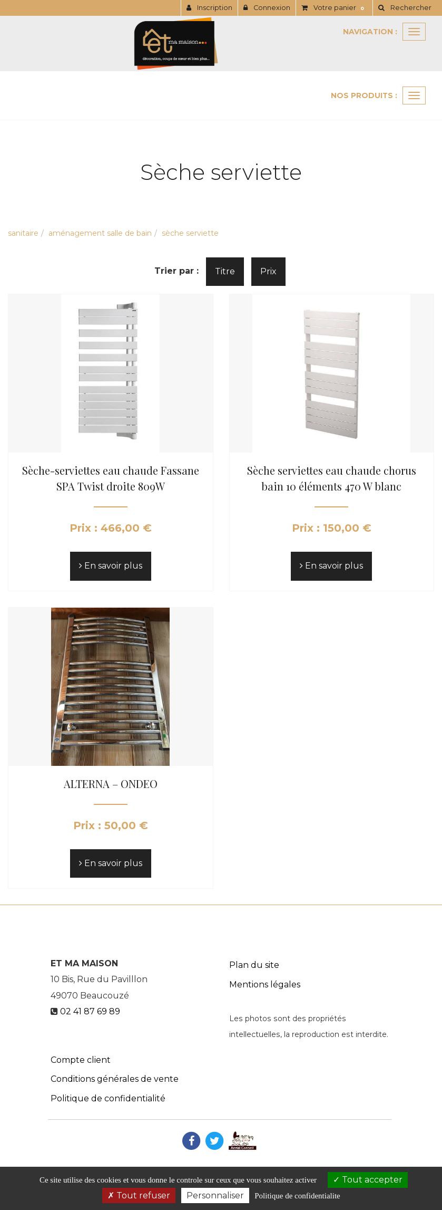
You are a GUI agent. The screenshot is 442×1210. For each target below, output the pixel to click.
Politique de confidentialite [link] (297, 1196)
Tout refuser (138, 1195)
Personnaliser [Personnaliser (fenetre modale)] (215, 1195)
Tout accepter (367, 1180)
